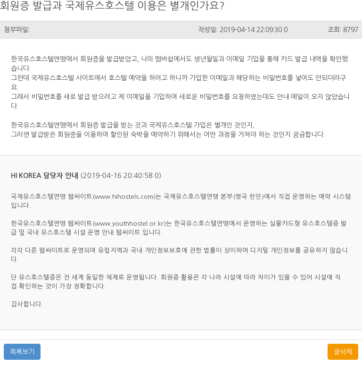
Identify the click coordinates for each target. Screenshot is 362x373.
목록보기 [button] (22, 351)
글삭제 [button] (343, 351)
